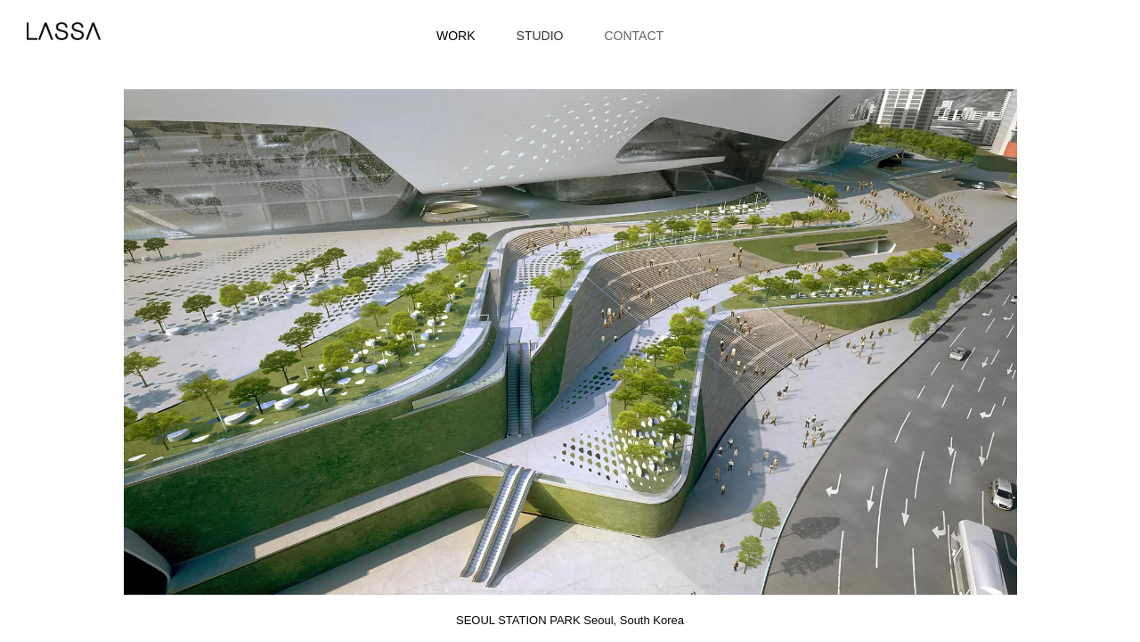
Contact (634, 36)
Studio (540, 36)
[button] (289, 342)
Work (456, 36)
